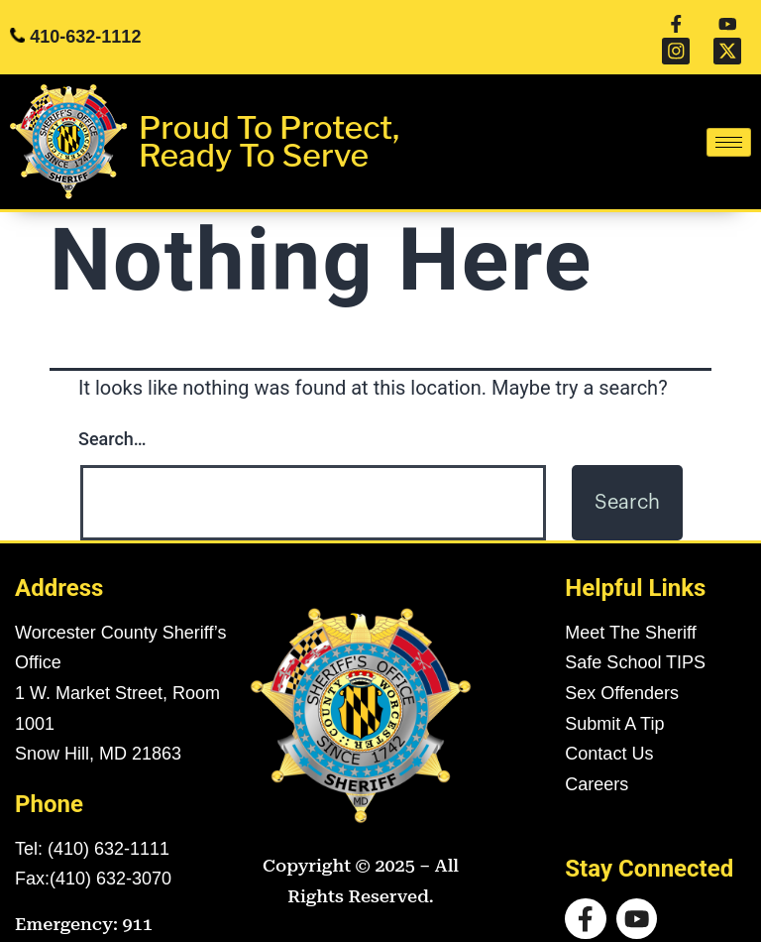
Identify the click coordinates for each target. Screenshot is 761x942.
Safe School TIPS (635, 636)
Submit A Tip (614, 696)
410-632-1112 (85, 24)
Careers (596, 756)
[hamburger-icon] (729, 115)
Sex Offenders (622, 666)
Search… (112, 412)
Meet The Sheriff (630, 605)
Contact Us (609, 727)
